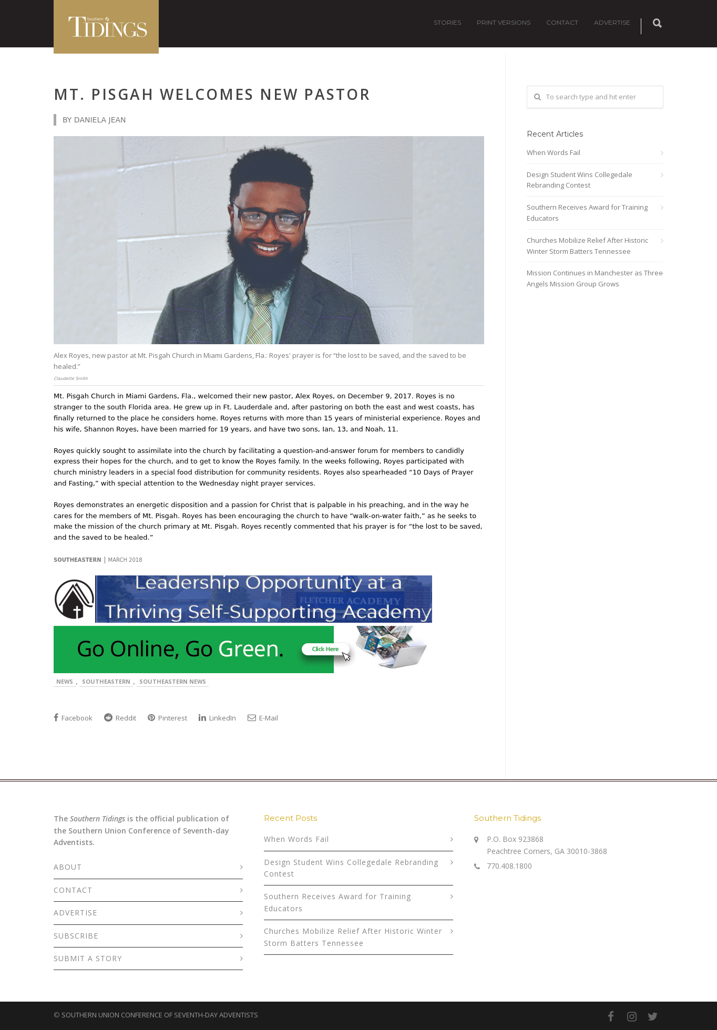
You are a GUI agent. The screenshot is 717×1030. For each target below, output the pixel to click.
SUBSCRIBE (76, 936)
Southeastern (106, 681)
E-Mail (263, 718)
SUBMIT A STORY (88, 958)
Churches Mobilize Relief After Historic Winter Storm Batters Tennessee (587, 245)
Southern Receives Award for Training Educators (587, 212)
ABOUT (68, 867)
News (64, 681)
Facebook (73, 718)
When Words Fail (553, 152)
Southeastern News (172, 681)
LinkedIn (217, 718)
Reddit (120, 718)
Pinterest (167, 718)
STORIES (447, 22)
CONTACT (562, 22)
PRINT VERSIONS (503, 22)
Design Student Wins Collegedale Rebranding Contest (579, 180)
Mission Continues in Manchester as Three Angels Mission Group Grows (595, 278)
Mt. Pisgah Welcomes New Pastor (212, 94)
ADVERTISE (612, 22)
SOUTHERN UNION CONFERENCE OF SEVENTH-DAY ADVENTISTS (160, 1014)
